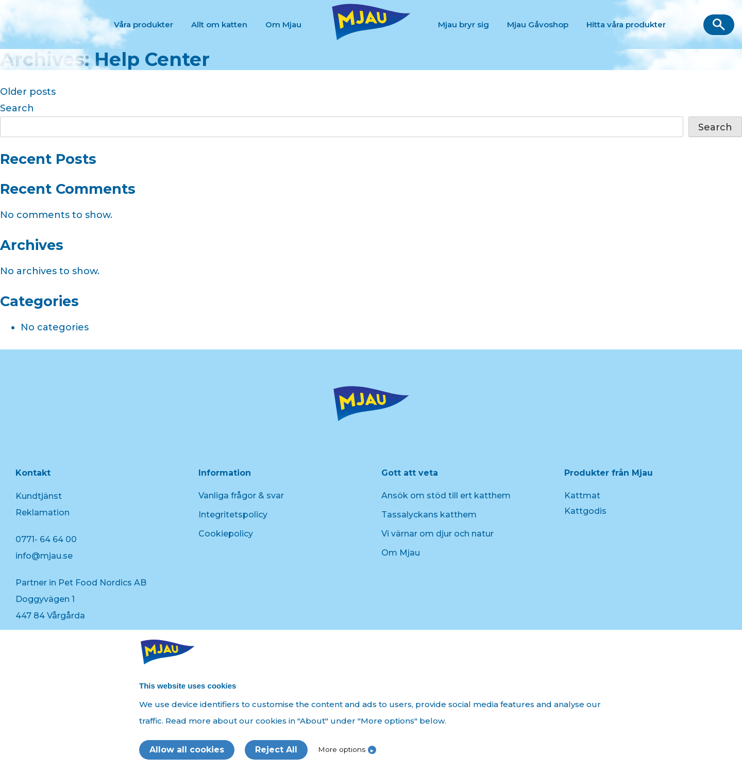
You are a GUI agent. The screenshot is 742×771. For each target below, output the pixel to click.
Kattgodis (585, 511)
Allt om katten (219, 24)
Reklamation (42, 512)
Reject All (276, 750)
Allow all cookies (186, 750)
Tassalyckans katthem (429, 514)
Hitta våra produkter (626, 24)
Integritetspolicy (232, 514)
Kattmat (582, 495)
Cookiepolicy (225, 534)
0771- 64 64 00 (46, 539)
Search (17, 108)
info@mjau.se (44, 556)
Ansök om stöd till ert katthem (446, 495)
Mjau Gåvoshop (537, 24)
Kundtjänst (38, 496)
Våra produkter (143, 24)
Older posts (28, 91)
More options (341, 749)
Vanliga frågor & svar (241, 495)
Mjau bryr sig (463, 24)
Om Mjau (283, 24)
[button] (718, 24)
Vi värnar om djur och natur (437, 534)
